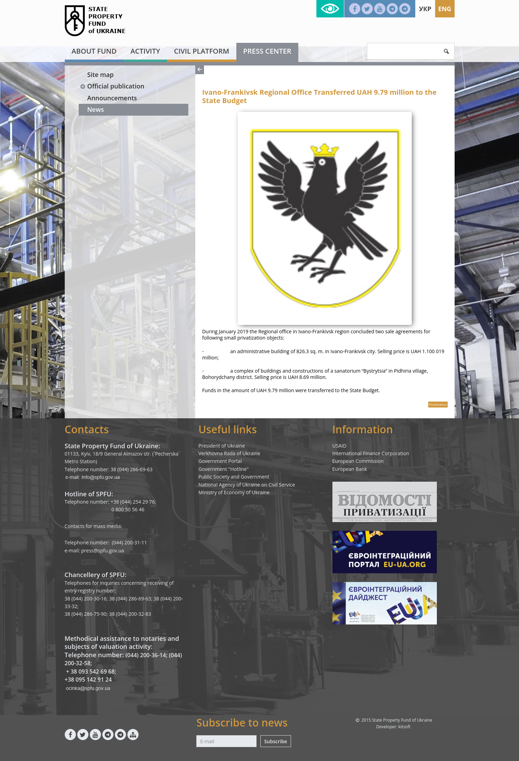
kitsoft (404, 727)
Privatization (438, 404)
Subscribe (275, 741)
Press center (267, 51)
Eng (444, 9)
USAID (339, 445)
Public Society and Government (233, 476)
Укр (425, 9)
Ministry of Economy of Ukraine (233, 492)
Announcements (112, 98)
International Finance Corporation (370, 453)
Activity (145, 51)
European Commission (358, 461)
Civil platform (201, 51)
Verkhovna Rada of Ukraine (229, 453)
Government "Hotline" (223, 469)
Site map (100, 74)
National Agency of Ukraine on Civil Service (246, 484)
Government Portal (220, 461)
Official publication (112, 86)
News (95, 109)
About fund (94, 51)
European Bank (349, 469)
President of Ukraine (221, 445)
